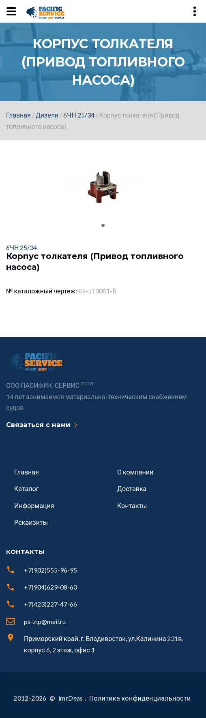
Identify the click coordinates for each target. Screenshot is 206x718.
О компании (135, 472)
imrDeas (70, 698)
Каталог (26, 488)
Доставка (131, 488)
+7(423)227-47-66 (50, 604)
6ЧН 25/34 (78, 115)
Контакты (132, 505)
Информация (34, 505)
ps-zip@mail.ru (45, 621)
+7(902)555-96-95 (50, 570)
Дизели (47, 115)
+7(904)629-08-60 (50, 587)
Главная (18, 115)
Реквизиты (31, 522)
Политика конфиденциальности (140, 698)
